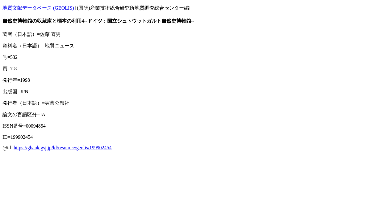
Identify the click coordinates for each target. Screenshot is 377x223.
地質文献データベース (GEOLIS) (38, 8)
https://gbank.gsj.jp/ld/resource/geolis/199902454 (62, 147)
